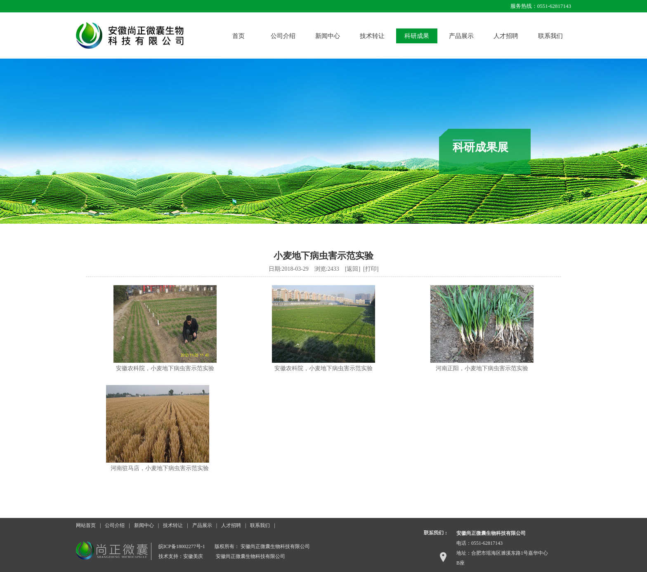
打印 (371, 269)
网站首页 (86, 525)
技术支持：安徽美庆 (180, 556)
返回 (352, 269)
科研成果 (416, 36)
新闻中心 (327, 36)
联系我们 (550, 36)
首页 (238, 36)
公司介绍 (283, 36)
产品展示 (461, 36)
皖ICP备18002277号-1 (181, 546)
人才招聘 (506, 36)
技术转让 (372, 36)
